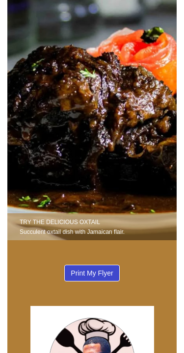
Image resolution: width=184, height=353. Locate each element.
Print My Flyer (92, 273)
